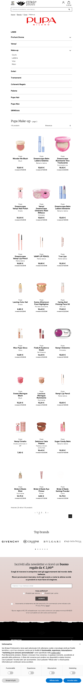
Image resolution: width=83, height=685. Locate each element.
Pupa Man (15, 104)
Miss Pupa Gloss (20, 348)
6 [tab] (47, 549)
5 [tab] (45, 549)
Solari (13, 71)
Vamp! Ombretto (62, 348)
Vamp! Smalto (20, 441)
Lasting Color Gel (20, 302)
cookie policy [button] (55, 653)
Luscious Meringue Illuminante (41, 395)
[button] (80, 644)
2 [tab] (38, 549)
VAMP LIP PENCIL (41, 256)
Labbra (15, 58)
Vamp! (14, 44)
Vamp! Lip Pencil (62, 393)
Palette (14, 91)
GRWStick (15, 110)
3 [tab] (40, 549)
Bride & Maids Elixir (20, 490)
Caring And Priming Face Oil (62, 303)
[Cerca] (41, 9)
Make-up (14, 50)
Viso (13, 61)
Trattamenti (16, 78)
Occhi (14, 55)
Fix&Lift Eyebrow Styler (41, 349)
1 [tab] (35, 549)
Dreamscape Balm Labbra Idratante (63, 207)
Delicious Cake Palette (41, 442)
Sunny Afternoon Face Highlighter (41, 303)
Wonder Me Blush (20, 158)
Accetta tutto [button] (72, 680)
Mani (14, 64)
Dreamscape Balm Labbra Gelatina (41, 159)
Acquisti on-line (17, 639)
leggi (47, 606)
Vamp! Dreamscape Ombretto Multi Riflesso (41, 209)
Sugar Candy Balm (63, 441)
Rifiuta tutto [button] (54, 680)
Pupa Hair (15, 97)
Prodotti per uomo (51, 593)
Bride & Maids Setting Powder (62, 490)
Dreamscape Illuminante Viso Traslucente (63, 160)
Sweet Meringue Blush (20, 394)
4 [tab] (42, 549)
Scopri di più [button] (11, 680)
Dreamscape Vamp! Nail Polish (20, 207)
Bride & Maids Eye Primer (41, 490)
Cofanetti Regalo (18, 84)
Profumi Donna (17, 37)
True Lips (63, 256)
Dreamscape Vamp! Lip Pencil (20, 257)
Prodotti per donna (33, 593)
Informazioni (16, 634)
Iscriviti (41, 599)
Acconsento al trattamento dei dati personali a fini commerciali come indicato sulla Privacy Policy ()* (42, 605)
